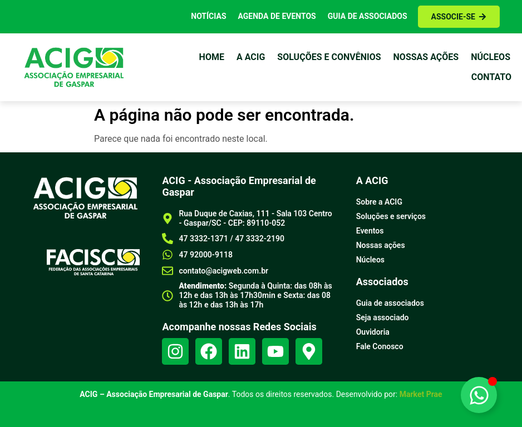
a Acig (251, 57)
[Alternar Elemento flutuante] (479, 395)
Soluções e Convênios (329, 57)
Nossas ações (426, 57)
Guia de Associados (367, 16)
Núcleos (490, 57)
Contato (491, 77)
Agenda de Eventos (277, 16)
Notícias (208, 16)
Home (211, 57)
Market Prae (421, 394)
